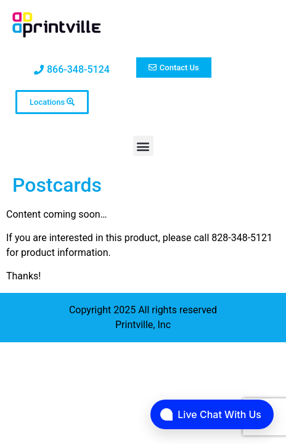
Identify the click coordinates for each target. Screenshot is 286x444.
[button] (143, 146)
